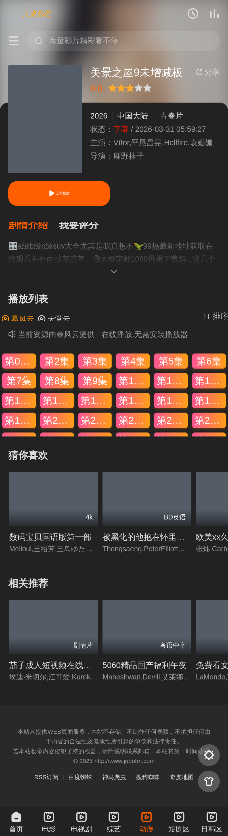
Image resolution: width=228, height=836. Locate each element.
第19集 (20, 424)
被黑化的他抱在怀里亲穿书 (152, 541)
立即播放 (59, 193)
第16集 (133, 405)
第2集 (57, 365)
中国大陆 (132, 116)
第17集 (171, 405)
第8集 (57, 385)
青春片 (171, 116)
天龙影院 (36, 14)
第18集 (209, 405)
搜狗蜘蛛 (148, 781)
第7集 (19, 385)
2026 (98, 116)
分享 (208, 72)
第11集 (171, 385)
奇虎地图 (182, 781)
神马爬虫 (114, 781)
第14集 (58, 405)
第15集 (96, 405)
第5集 (171, 365)
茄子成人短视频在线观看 (54, 669)
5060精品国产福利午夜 (145, 669)
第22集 (133, 424)
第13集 (20, 405)
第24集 (209, 424)
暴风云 (17, 323)
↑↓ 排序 (215, 320)
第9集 (95, 385)
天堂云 (54, 323)
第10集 (133, 385)
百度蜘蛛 (80, 781)
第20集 (58, 424)
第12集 (209, 385)
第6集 (208, 365)
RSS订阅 (46, 781)
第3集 (95, 365)
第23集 (171, 424)
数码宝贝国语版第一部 (50, 541)
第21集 (96, 424)
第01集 (20, 365)
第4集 (133, 365)
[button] (33, 227)
